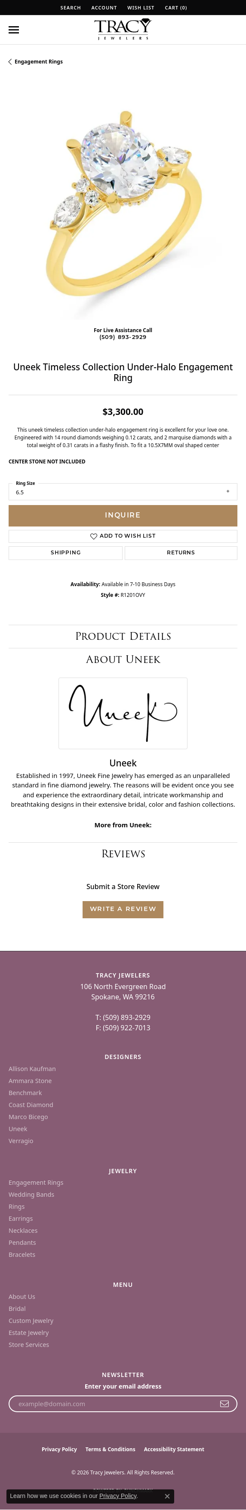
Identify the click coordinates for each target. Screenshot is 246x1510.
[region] (123, 205)
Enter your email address (123, 1386)
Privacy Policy (59, 1449)
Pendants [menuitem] (22, 1242)
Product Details (123, 636)
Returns (181, 553)
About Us (22, 1296)
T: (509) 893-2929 (123, 1017)
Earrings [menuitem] (21, 1218)
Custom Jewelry (31, 1320)
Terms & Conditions (110, 1449)
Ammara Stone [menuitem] (30, 1081)
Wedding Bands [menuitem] (31, 1194)
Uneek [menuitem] (18, 1129)
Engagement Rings (39, 61)
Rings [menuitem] (17, 1206)
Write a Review (123, 909)
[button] (70, 7)
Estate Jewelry (29, 1332)
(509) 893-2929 (123, 337)
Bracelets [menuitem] (22, 1254)
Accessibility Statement (174, 1449)
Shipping (65, 553)
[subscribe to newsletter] (225, 1404)
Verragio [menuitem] (21, 1141)
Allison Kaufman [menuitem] (32, 1069)
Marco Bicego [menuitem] (28, 1117)
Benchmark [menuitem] (25, 1093)
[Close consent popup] (167, 1496)
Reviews (123, 854)
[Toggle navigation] (14, 29)
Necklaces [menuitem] (23, 1230)
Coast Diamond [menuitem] (31, 1105)
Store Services (29, 1345)
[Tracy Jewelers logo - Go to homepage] (123, 30)
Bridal (17, 1308)
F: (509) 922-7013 (122, 1027)
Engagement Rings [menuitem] (36, 1182)
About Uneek (123, 659)
